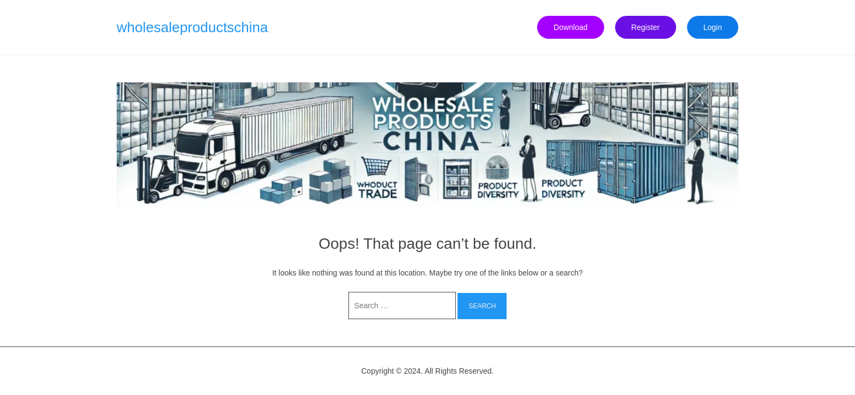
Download (570, 27)
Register (645, 27)
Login (712, 27)
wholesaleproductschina (192, 27)
